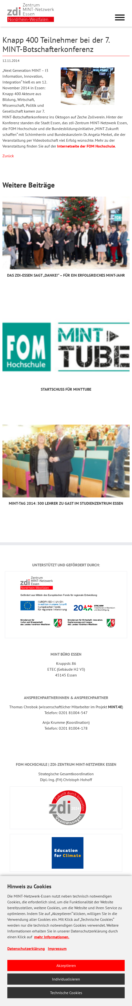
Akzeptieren (66, 965)
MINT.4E (115, 706)
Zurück (8, 155)
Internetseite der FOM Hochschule (86, 146)
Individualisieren (66, 979)
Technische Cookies (66, 992)
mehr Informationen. (51, 936)
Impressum (57, 948)
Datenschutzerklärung (26, 948)
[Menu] (120, 18)
